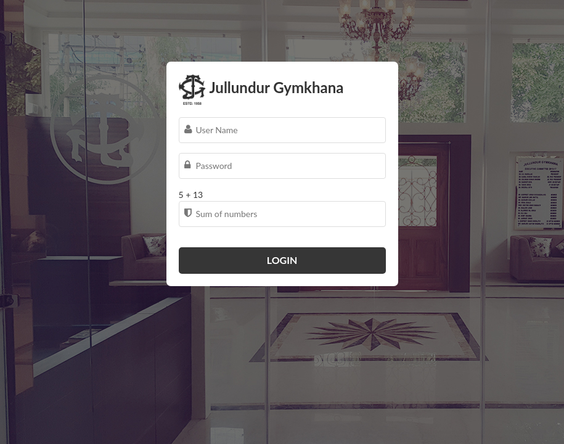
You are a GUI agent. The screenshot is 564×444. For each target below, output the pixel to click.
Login (282, 260)
